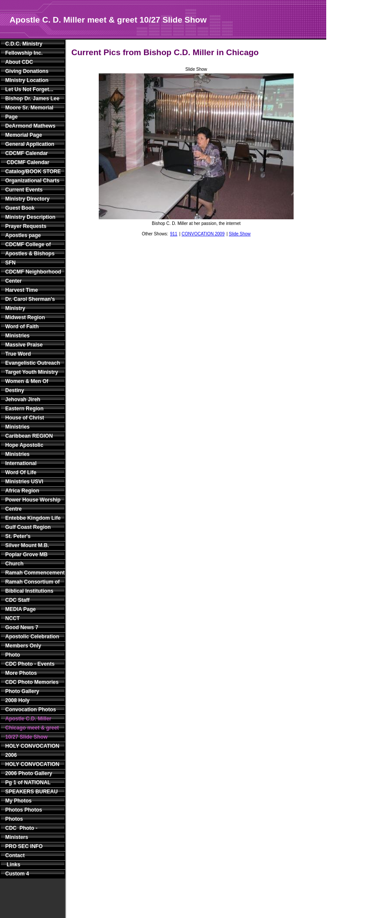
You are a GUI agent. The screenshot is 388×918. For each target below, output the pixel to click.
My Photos (18, 801)
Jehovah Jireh (22, 399)
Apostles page (23, 235)
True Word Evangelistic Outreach (32, 358)
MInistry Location (26, 80)
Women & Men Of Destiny (26, 385)
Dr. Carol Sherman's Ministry (30, 303)
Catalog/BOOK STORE (33, 171)
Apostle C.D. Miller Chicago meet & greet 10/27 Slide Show (32, 728)
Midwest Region (25, 317)
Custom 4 (17, 874)
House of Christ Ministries (24, 422)
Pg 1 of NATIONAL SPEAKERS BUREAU (31, 787)
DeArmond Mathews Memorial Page (30, 130)
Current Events (24, 190)
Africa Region (22, 491)
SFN (10, 263)
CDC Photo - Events (29, 664)
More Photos (21, 673)
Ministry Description (30, 217)
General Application (29, 144)
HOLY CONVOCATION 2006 (32, 750)
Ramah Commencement (33, 573)
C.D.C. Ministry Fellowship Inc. (24, 48)
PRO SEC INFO (24, 846)
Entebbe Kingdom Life (32, 518)
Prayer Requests (26, 226)
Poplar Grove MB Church (26, 559)
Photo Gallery (22, 691)
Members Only (23, 646)
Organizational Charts (32, 181)
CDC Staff (17, 600)
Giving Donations (26, 71)
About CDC (19, 62)
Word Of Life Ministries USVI (24, 477)
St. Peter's (17, 536)
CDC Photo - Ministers (21, 832)
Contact (15, 855)
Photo (12, 655)
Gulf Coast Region (28, 527)
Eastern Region (24, 409)
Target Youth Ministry (31, 372)
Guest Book (19, 208)
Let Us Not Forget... (29, 89)
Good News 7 (21, 627)
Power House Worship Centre (32, 504)
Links (12, 865)
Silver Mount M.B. (27, 545)
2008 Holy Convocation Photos (30, 705)
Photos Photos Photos (23, 814)
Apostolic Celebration (32, 637)
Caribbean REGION (29, 436)
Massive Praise (24, 345)
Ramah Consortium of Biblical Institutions (32, 586)
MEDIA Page (20, 609)
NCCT (12, 618)
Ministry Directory (27, 199)
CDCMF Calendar (26, 153)
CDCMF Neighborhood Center (33, 276)
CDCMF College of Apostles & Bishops (29, 249)
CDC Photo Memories (32, 682)
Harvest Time (21, 290)
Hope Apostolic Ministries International (24, 454)
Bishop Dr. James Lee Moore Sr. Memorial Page (32, 108)
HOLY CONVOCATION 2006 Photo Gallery (32, 768)
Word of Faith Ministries (22, 331)
